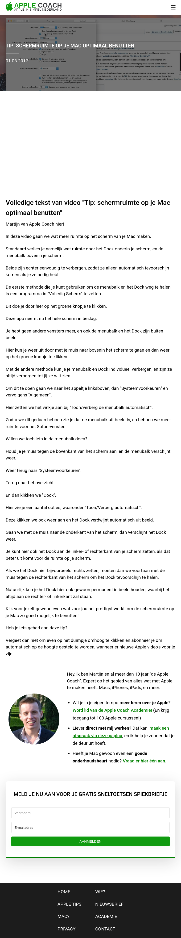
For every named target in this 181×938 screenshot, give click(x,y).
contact (105, 929)
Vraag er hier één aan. (144, 761)
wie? (100, 891)
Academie (106, 916)
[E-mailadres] (90, 827)
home (64, 891)
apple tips (70, 904)
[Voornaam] (90, 812)
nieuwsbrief (109, 904)
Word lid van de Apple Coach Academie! (112, 710)
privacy (66, 929)
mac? (63, 916)
